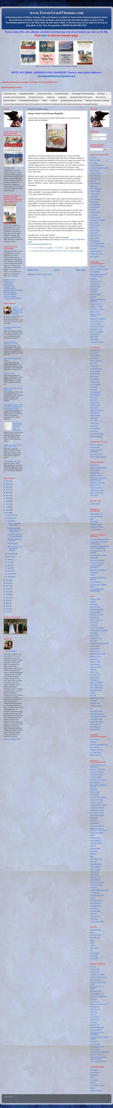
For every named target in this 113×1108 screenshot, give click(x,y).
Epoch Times (94, 635)
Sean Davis (94, 421)
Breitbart (93, 602)
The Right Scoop (95, 906)
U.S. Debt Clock (95, 752)
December (11, 515)
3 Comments (59, 248)
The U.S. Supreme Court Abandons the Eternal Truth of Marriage (18, 310)
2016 (8, 507)
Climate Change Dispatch (98, 468)
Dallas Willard (94, 170)
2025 (8, 481)
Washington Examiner (97, 714)
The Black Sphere (9, 288)
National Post (94, 659)
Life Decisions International (99, 1004)
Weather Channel (96, 1090)
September (11, 553)
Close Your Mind (9, 373)
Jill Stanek (93, 999)
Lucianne (93, 846)
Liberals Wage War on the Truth (14, 540)
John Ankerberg (95, 199)
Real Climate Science (97, 490)
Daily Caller (94, 818)
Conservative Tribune (97, 810)
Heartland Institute (96, 475)
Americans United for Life (98, 977)
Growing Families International (95, 566)
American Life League (97, 974)
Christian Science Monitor (98, 805)
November (11, 518)
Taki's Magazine (95, 880)
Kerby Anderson (95, 212)
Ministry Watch (95, 312)
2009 (8, 591)
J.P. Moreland (94, 194)
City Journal (94, 622)
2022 (8, 490)
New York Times (95, 662)
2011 (8, 586)
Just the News (94, 646)
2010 (8, 589)
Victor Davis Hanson (96, 434)
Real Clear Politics (96, 859)
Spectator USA (95, 703)
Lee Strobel (94, 215)
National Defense (9, 100)
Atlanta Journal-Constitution (13, 298)
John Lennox (94, 202)
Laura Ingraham (95, 841)
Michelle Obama (49, 251)
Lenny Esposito (95, 217)
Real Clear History (10, 296)
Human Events (95, 838)
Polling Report (94, 953)
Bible (91, 519)
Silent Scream (94, 1049)
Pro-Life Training (95, 582)
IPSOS (92, 945)
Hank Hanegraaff (95, 189)
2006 (8, 600)
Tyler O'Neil (94, 431)
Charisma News (95, 607)
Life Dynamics (94, 1006)
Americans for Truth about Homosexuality (98, 543)
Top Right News (95, 911)
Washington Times (96, 719)
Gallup (92, 940)
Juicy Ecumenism (96, 304)
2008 (8, 594)
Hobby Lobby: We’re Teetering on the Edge (11, 343)
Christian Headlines (96, 165)
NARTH (92, 575)
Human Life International (98, 996)
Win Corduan (94, 256)
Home (57, 270)
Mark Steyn (94, 397)
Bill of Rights (94, 521)
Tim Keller (93, 249)
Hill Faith (93, 297)
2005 (8, 603)
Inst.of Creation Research (98, 457)
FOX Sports (94, 1080)
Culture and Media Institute (99, 630)
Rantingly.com (94, 680)
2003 (8, 609)
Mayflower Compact (96, 527)
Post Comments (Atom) (44, 274)
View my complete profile (12, 739)
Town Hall (93, 913)
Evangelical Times (96, 638)
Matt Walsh (93, 400)
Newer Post (33, 270)
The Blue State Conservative (13, 290)
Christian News (95, 612)
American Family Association (99, 539)
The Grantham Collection (98, 1061)
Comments (95, 138)
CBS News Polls (95, 935)
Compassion (94, 289)
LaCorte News (95, 648)
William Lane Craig (96, 254)
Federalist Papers (96, 524)
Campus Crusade (96, 281)
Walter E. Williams (96, 436)
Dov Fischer (94, 376)
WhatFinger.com (95, 724)
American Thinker (9, 280)
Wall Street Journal (96, 711)
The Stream (94, 908)
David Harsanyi (95, 371)
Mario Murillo (94, 223)
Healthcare (51, 97)
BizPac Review (95, 792)
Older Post (80, 270)
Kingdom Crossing (96, 306)
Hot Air (92, 835)
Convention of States (97, 813)
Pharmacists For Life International (97, 1033)
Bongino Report (95, 599)
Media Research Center (98, 654)
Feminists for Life (95, 991)
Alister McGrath (95, 160)
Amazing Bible (95, 272)
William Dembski (95, 251)
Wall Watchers (95, 334)
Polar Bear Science (96, 488)
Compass (93, 742)
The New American (96, 901)
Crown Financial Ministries (98, 744)
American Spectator (96, 774)
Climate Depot (8, 282)
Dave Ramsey (94, 747)
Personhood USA (95, 1030)
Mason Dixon (94, 948)
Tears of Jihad (94, 238)
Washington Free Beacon (98, 716)
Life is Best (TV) (95, 1009)
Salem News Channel (97, 698)
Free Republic (94, 823)
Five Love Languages (97, 560)
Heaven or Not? (95, 191)
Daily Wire (93, 820)
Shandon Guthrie (95, 236)
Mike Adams (94, 408)
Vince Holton (79, 251)
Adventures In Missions (97, 266)
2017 (8, 504)
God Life (93, 181)
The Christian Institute (97, 243)
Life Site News (95, 651)
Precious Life (94, 1041)
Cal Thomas (94, 366)
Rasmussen (94, 956)
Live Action (93, 1022)
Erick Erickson (95, 379)
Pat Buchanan (94, 413)
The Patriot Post (9, 286)
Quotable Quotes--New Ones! (71, 100)
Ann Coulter (94, 353)
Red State (93, 861)
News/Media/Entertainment (29, 100)
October (10, 521)
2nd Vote (93, 967)
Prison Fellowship (96, 321)
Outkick (92, 1088)
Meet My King (101, 97)
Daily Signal (94, 633)
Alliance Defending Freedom (99, 269)
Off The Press (94, 672)
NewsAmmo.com (95, 667)
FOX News (93, 641)
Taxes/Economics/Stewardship (14, 97)
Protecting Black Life (97, 1047)
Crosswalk (93, 292)
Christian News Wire (96, 615)
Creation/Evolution (62, 94)
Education (101, 94)
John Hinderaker (95, 384)
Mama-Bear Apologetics (98, 220)
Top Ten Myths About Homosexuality (97, 590)
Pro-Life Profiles (95, 1044)
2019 (8, 498)
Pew (91, 950)
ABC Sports (94, 1070)
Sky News (93, 701)
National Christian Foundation (96, 315)
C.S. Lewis (93, 163)
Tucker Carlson (95, 916)
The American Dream (97, 882)
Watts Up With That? (97, 493)
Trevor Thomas (69, 251)
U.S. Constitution (95, 529)
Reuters (92, 693)
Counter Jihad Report (97, 628)
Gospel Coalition (95, 294)
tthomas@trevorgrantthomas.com (40, 244)
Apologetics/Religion (26, 94)
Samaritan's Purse (96, 329)
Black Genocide (95, 980)
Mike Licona (94, 228)
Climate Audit (94, 465)
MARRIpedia (94, 572)
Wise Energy (94, 495)
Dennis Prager (95, 374)
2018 (8, 501)
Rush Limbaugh (95, 869)
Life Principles (94, 1017)
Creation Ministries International (96, 450)
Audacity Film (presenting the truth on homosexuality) (99, 547)
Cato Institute (94, 794)
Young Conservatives (97, 921)
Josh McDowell (95, 207)
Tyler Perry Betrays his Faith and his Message (14, 548)
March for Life (94, 1025)
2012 (8, 583)
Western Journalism (96, 722)
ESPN (92, 1077)
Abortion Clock (95, 969)
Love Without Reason (97, 309)
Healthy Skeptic (95, 504)
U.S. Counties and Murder (12, 461)
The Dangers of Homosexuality (83, 94)
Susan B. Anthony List (97, 1054)
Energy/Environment (36, 97)
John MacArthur (95, 204)
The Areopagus (95, 241)
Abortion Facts (95, 972)
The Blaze (93, 887)
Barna (92, 932)
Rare (91, 856)
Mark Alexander (95, 395)
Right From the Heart (97, 326)
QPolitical (93, 854)
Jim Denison (94, 196)
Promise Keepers (95, 324)
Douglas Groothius (96, 173)
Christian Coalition (96, 802)
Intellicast (93, 1083)
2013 (8, 580)
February (11, 574)
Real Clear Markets (10, 292)
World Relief (94, 337)
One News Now (95, 675)
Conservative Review (97, 808)
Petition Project (95, 485)
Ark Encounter (95, 447)
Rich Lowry (93, 418)
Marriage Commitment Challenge (97, 100)
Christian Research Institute (99, 168)
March (10, 571)
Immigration (62, 97)
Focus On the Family (97, 563)
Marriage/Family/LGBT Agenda (81, 97)
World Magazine (95, 727)
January (10, 576)
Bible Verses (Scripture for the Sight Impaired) (98, 275)
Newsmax (93, 669)
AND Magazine (95, 782)
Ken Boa (93, 209)
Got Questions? (95, 183)
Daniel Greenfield (95, 369)
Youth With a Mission (97, 342)
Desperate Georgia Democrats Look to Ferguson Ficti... (14, 529)
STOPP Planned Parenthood (99, 1052)
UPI (91, 708)
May (9, 565)
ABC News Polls (95, 930)
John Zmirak (94, 387)
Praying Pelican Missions (98, 319)
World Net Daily (95, 729)
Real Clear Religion (10, 294)
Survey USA (94, 958)
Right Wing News (95, 864)
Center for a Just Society (98, 797)
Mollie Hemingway (96, 410)
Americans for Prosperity (98, 780)
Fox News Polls (95, 937)
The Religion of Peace (97, 246)
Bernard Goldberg (96, 361)
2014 (8, 513)
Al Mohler (93, 157)
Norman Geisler (95, 230)
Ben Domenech (95, 356)
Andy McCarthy (95, 350)
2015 (8, 510)
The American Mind (96, 885)
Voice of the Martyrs (96, 332)
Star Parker (94, 426)
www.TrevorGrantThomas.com (56, 13)
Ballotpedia (93, 789)
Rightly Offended (95, 867)
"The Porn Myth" (12, 543)
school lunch (59, 251)
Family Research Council (98, 555)
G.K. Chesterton (95, 176)
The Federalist (95, 893)
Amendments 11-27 (96, 514)
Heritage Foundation (96, 833)
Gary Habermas (95, 178)
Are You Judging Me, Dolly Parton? (14, 524)
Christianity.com (95, 286)
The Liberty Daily (95, 706)
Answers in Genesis (96, 445)
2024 (8, 484)
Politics (44, 100)
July (9, 559)
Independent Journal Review (99, 643)
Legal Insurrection (96, 843)
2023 (8, 487)
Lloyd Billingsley (95, 392)
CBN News (93, 604)
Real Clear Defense (96, 682)
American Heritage (96, 516)
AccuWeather (94, 1072)
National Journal (95, 656)
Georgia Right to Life (97, 994)
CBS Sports (94, 1075)
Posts (94, 135)
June (9, 562)
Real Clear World (95, 690)
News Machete (95, 664)
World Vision (94, 339)
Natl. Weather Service (97, 1085)
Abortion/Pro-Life (10, 94)
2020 (8, 495)
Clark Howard (94, 739)
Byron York (93, 363)
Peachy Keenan (95, 415)
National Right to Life (97, 1027)
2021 (8, 492)
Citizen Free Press (96, 620)
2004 (8, 606)
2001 (8, 612)
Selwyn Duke (94, 423)
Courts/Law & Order (44, 94)
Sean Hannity (94, 872)
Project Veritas (95, 677)
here (44, 35)
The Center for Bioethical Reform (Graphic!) (98, 1058)
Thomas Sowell (95, 428)
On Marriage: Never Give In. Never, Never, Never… (13, 445)
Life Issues (93, 1012)
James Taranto (95, 382)
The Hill (92, 898)
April (9, 568)
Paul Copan (94, 233)
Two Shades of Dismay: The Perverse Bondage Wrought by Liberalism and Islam (13, 406)
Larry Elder (93, 389)
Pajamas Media (95, 848)
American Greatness (97, 772)
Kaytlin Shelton (38, 251)
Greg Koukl (94, 186)
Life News (93, 1014)
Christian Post (94, 284)
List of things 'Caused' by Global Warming (98, 479)
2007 (8, 597)
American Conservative (97, 769)
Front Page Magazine (97, 826)
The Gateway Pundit (96, 895)
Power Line (94, 851)
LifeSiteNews (8, 284)
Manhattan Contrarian (97, 482)
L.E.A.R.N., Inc (95, 1001)
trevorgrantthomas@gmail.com (56, 76)
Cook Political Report (97, 815)
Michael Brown (95, 225)
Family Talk (93, 558)
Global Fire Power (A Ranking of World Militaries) (99, 829)
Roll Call (93, 695)
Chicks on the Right (96, 800)
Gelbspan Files (95, 473)
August (10, 556)
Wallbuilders (94, 919)
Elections (54, 100)
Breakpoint (93, 279)
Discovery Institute (96, 454)
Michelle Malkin (95, 405)
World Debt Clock (96, 755)
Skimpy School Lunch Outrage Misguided (14, 535)
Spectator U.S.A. (95, 877)
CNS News (93, 625)
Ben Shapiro (94, 358)
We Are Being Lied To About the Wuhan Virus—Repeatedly (17, 426)
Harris (92, 943)
